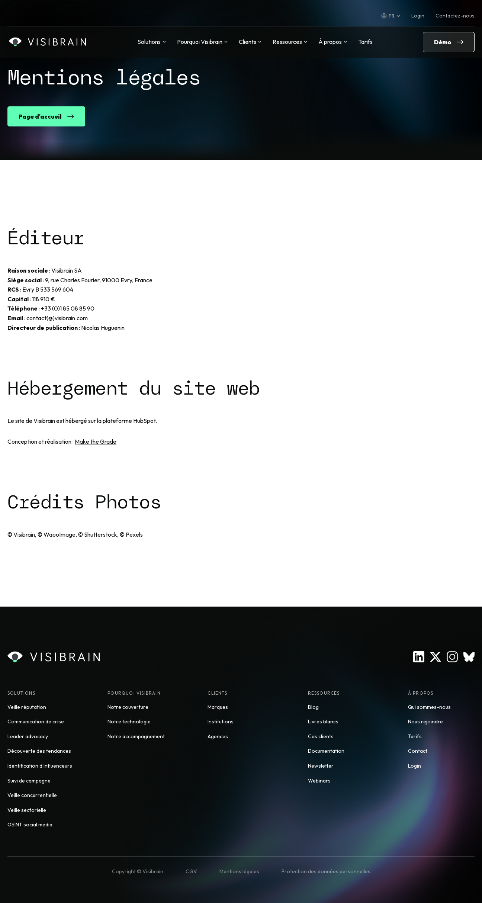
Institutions (221, 721)
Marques (218, 707)
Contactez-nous (455, 15)
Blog (313, 707)
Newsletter (321, 765)
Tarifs (365, 41)
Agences (218, 736)
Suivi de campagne (29, 780)
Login (417, 15)
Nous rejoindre (425, 721)
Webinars (319, 780)
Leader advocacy (27, 736)
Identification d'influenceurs (39, 765)
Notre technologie (129, 721)
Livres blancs (323, 721)
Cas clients (321, 736)
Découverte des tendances (39, 751)
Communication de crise (35, 721)
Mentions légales (239, 871)
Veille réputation (26, 707)
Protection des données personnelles (326, 871)
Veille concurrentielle (32, 795)
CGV (191, 871)
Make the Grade (95, 441)
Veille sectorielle (26, 810)
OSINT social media (29, 824)
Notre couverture (127, 707)
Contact (417, 751)
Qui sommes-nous (429, 707)
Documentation (326, 751)
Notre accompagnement (136, 736)
